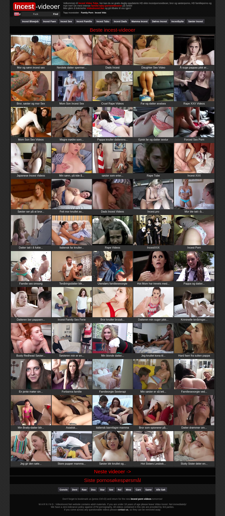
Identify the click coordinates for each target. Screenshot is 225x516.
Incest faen (49, 21)
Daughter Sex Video (153, 52)
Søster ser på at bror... (31, 196)
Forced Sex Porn (194, 124)
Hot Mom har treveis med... (153, 268)
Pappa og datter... (194, 268)
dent (74, 489)
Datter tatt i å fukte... (31, 232)
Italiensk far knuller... (72, 232)
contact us (123, 509)
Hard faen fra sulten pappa (194, 340)
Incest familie (84, 21)
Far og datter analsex (153, 88)
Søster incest (195, 21)
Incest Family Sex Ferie (72, 304)
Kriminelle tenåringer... (194, 304)
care (138, 489)
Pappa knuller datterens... (113, 124)
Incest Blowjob (30, 21)
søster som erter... (113, 160)
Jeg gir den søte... (31, 448)
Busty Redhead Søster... (31, 340)
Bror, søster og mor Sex (31, 88)
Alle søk (160, 489)
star (102, 489)
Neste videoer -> (112, 471)
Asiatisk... (72, 412)
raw (84, 489)
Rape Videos (113, 232)
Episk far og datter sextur (153, 124)
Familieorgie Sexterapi (113, 376)
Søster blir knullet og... (113, 448)
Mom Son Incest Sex (72, 88)
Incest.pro (153, 196)
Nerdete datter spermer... (72, 52)
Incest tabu (103, 21)
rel (119, 489)
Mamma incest (139, 21)
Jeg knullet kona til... (153, 340)
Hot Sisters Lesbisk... (153, 448)
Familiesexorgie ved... (194, 376)
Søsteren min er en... (72, 340)
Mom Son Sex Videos (31, 124)
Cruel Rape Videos (113, 88)
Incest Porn (194, 232)
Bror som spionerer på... (153, 412)
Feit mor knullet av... (72, 196)
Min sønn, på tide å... (72, 160)
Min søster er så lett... (153, 376)
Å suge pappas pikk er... (194, 52)
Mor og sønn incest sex (31, 52)
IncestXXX (153, 232)
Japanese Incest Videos (31, 160)
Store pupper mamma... (72, 448)
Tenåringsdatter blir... (72, 268)
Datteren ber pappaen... (31, 304)
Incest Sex (66, 21)
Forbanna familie (72, 376)
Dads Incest (113, 52)
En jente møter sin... (31, 376)
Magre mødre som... (72, 124)
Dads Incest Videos (113, 196)
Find (55, 14)
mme (128, 489)
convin (63, 489)
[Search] (36, 14)
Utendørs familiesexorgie (113, 268)
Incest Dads (120, 21)
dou (93, 489)
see (111, 489)
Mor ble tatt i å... (194, 196)
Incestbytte (177, 21)
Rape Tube (153, 160)
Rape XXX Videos (194, 88)
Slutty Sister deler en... (194, 448)
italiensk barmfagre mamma (113, 412)
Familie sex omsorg (31, 268)
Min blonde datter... (113, 340)
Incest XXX (194, 160)
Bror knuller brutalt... (113, 304)
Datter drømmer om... (194, 412)
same (148, 489)
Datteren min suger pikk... (153, 304)
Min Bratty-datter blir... (31, 412)
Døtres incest (159, 21)
